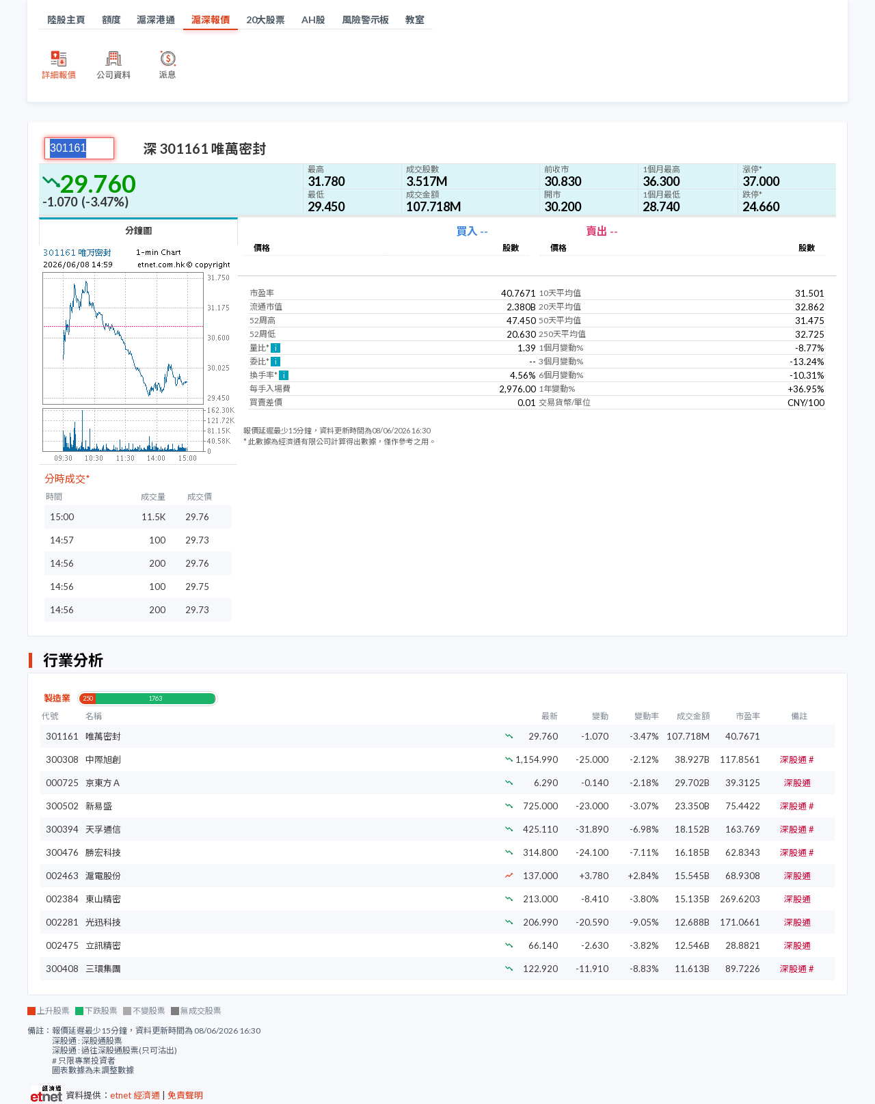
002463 (62, 875)
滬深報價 (210, 19)
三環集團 (103, 968)
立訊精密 (103, 945)
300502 (62, 805)
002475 (62, 945)
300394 (62, 829)
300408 (62, 968)
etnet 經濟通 (135, 1095)
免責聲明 (185, 1095)
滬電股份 (103, 875)
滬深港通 (156, 19)
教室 (415, 19)
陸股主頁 (66, 19)
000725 (62, 782)
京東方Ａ (103, 782)
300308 (62, 759)
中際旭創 (103, 759)
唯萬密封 (103, 736)
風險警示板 (366, 19)
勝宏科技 (103, 852)
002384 (62, 898)
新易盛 (98, 805)
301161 (62, 736)
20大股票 (266, 19)
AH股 (313, 19)
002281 (62, 922)
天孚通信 (103, 829)
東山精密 (103, 898)
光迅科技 (103, 922)
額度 (111, 19)
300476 (62, 852)
